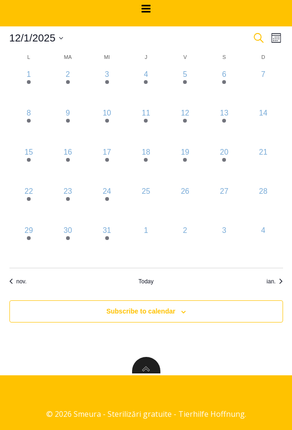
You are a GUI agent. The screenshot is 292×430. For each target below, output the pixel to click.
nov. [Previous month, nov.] (18, 281)
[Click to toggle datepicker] (36, 38)
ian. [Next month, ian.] (275, 281)
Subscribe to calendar (140, 311)
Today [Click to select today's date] (145, 281)
